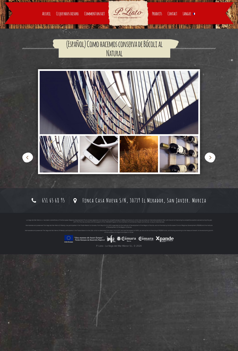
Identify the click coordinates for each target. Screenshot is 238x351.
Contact (172, 73)
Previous (27, 254)
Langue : (189, 73)
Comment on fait (94, 73)
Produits (157, 73)
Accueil (46, 73)
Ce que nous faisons (67, 73)
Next (210, 254)
